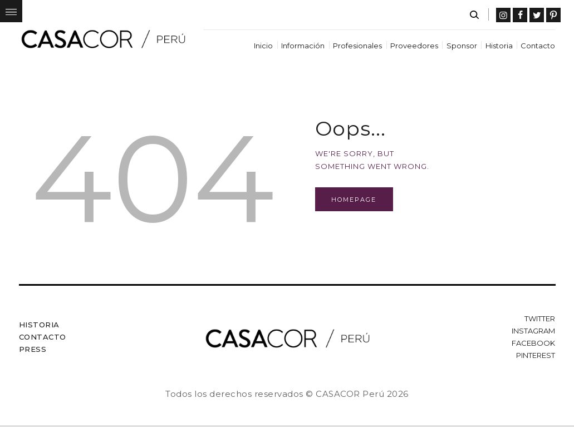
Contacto (42, 336)
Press (33, 349)
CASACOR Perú (350, 394)
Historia (39, 324)
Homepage (353, 199)
